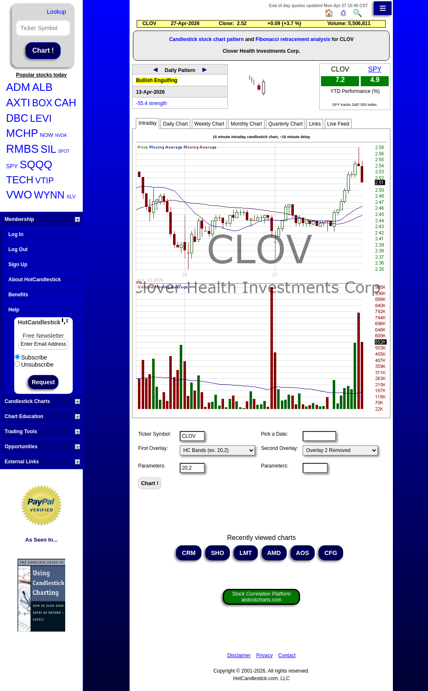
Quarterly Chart (285, 124)
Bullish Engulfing (156, 80)
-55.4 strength (151, 103)
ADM (18, 87)
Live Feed (338, 124)
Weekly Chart (209, 124)
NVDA (61, 135)
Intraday (147, 123)
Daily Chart (175, 124)
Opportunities (42, 447)
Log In (15, 234)
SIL (48, 149)
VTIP (44, 180)
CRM (188, 553)
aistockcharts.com (261, 597)
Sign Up (17, 264)
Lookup (56, 11)
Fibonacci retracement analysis (292, 39)
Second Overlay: (279, 448)
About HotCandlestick (34, 280)
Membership (42, 219)
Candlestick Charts (42, 401)
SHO (217, 553)
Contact (287, 655)
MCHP (22, 133)
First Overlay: (153, 448)
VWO (19, 194)
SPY (12, 166)
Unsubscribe (34, 364)
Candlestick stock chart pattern (206, 39)
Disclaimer (239, 655)
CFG (331, 553)
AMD (274, 553)
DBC (17, 118)
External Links (42, 462)
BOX (42, 103)
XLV (71, 197)
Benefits (18, 295)
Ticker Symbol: (154, 434)
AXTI (18, 102)
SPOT (63, 151)
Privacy (264, 655)
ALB (42, 87)
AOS (303, 553)
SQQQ (36, 164)
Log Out (18, 249)
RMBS (22, 149)
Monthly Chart (246, 124)
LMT (246, 553)
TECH (19, 179)
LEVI (41, 118)
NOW (47, 135)
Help (13, 310)
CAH (65, 102)
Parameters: (151, 466)
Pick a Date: (274, 434)
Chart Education (42, 416)
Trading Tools (42, 431)
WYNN (49, 194)
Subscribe (31, 357)
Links (315, 124)
